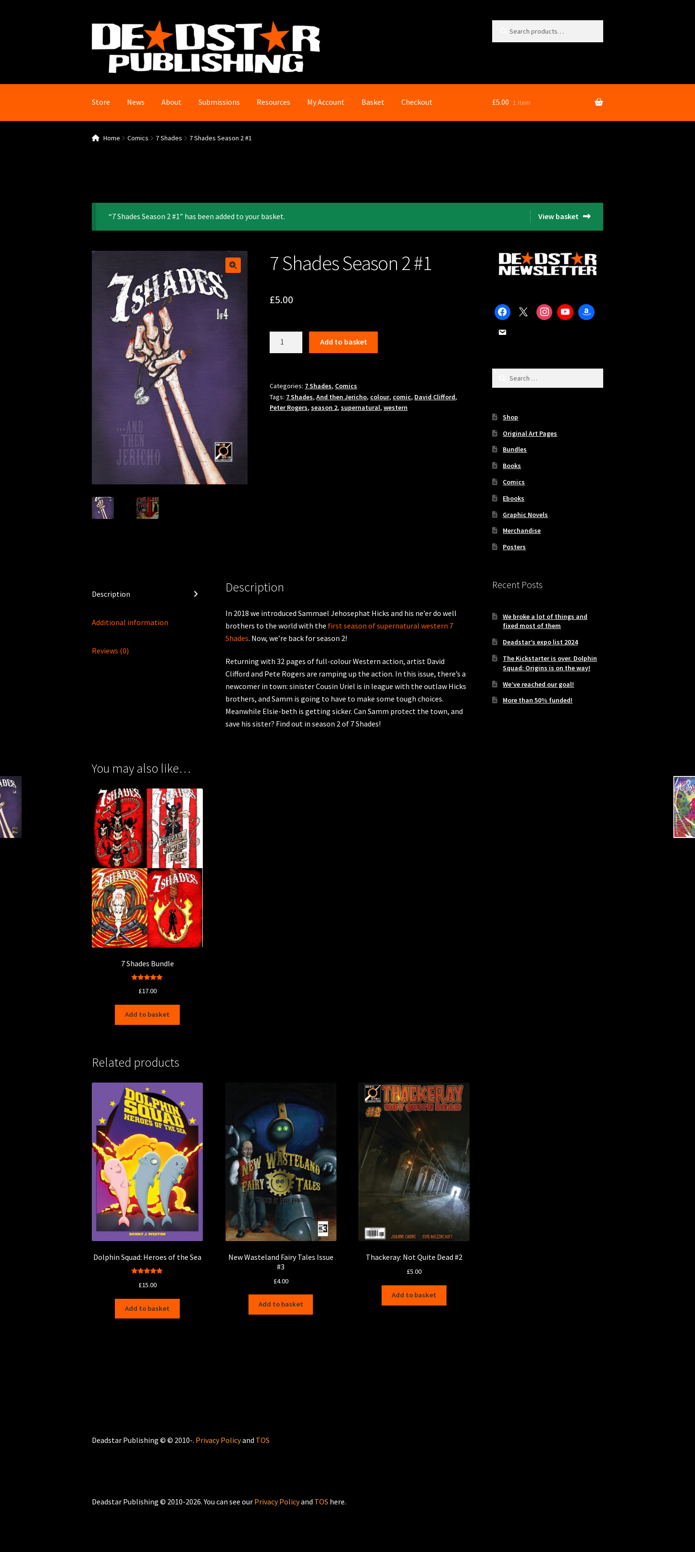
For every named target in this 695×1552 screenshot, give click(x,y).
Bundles (515, 449)
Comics (138, 138)
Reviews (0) (110, 651)
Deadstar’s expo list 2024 (540, 642)
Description (111, 594)
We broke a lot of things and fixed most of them (545, 621)
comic (402, 397)
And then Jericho (341, 397)
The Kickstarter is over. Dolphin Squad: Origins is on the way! (550, 663)
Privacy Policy (218, 1435)
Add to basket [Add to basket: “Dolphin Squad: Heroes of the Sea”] (147, 1304)
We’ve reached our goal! (538, 684)
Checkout (417, 102)
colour (379, 397)
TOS (263, 1435)
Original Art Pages (530, 433)
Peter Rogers (289, 407)
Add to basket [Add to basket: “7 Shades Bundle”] (147, 1013)
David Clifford (434, 397)
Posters (514, 546)
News (136, 102)
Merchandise (522, 530)
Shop (510, 417)
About (171, 102)
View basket (558, 216)
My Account (326, 102)
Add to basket (343, 341)
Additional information (130, 623)
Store (101, 102)
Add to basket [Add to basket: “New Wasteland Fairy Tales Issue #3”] (281, 1301)
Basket (373, 102)
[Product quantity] (286, 343)
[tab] (147, 595)
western (396, 407)
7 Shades (169, 138)
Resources (273, 102)
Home (111, 138)
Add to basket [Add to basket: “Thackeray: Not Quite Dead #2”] (414, 1292)
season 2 (324, 407)
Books (512, 465)
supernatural (360, 407)
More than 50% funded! (537, 700)
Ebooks (513, 498)
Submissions (219, 102)
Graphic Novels (525, 514)
